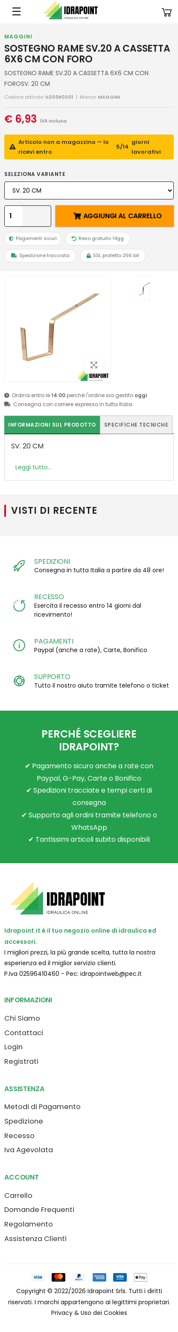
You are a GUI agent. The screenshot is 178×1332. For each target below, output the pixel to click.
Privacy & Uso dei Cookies (89, 1313)
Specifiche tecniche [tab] (136, 424)
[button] (167, 11)
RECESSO (49, 597)
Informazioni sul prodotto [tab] (52, 424)
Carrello (18, 1195)
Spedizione (23, 1121)
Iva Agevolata (28, 1150)
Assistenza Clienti (35, 1239)
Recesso (19, 1136)
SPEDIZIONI (52, 561)
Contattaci (23, 1033)
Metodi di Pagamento (42, 1107)
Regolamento (28, 1224)
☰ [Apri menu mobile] (16, 11)
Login (13, 1047)
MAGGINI (18, 36)
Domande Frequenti (39, 1210)
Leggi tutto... (33, 467)
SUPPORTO (52, 677)
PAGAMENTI (53, 641)
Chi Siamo (22, 1018)
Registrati (21, 1061)
